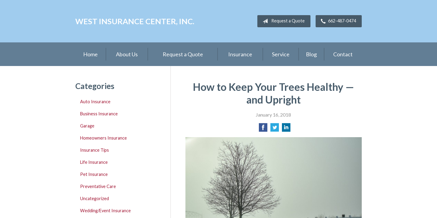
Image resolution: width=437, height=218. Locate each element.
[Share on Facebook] (263, 129)
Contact (343, 54)
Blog (311, 54)
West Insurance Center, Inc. (134, 21)
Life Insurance (94, 162)
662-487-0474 (337, 21)
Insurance (240, 54)
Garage (87, 125)
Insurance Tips (94, 150)
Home (90, 54)
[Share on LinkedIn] (286, 129)
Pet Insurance (94, 174)
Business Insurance (99, 113)
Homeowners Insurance (103, 137)
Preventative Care (98, 186)
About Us (127, 54)
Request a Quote (282, 21)
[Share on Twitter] (274, 129)
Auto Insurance (95, 101)
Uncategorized (94, 198)
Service (281, 54)
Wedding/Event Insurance (105, 210)
